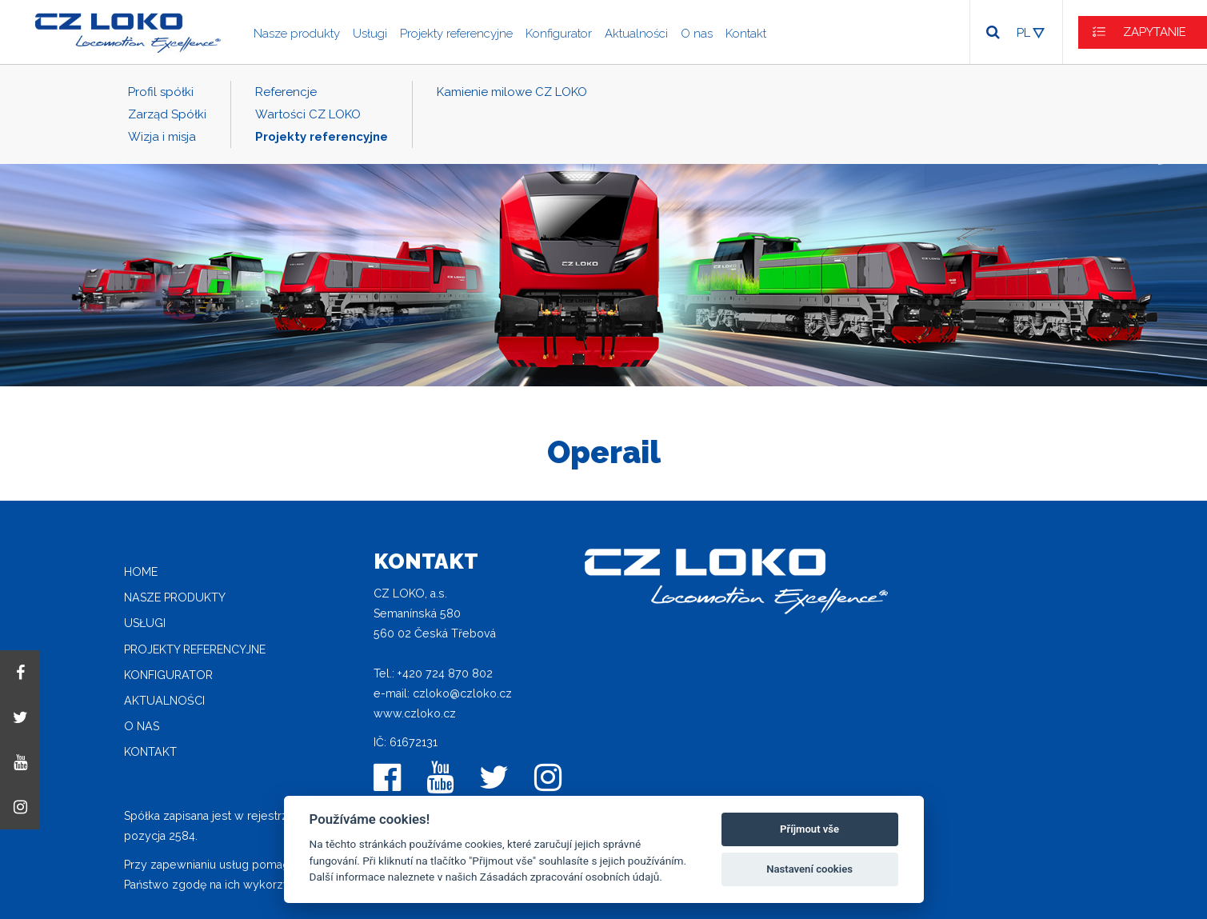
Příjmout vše (809, 829)
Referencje (286, 92)
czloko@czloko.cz (462, 693)
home (141, 571)
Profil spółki (161, 92)
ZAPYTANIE (1154, 32)
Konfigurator (559, 33)
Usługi (370, 33)
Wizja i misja (162, 137)
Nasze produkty (297, 33)
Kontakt (745, 33)
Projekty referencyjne (456, 33)
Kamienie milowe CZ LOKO (512, 92)
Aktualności (636, 33)
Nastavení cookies (809, 869)
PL (1023, 33)
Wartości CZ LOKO (308, 114)
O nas (697, 33)
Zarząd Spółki (167, 114)
